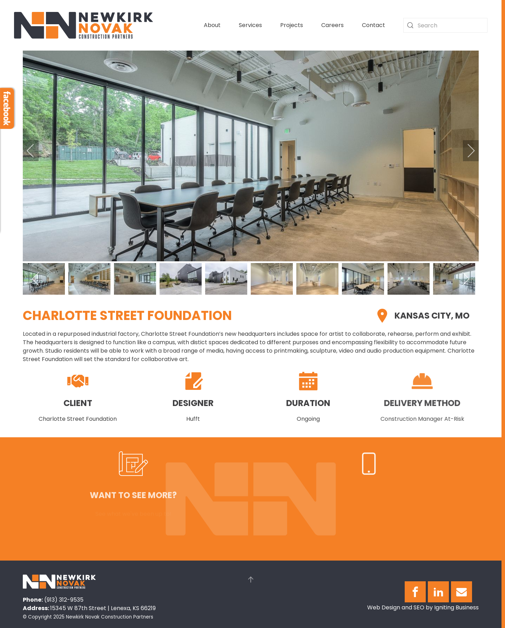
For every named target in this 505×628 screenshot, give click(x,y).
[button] (250, 579)
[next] (466, 150)
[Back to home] (83, 25)
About (212, 25)
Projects (291, 25)
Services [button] (250, 25)
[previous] (35, 150)
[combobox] (445, 25)
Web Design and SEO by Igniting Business (423, 607)
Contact (373, 25)
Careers (332, 25)
